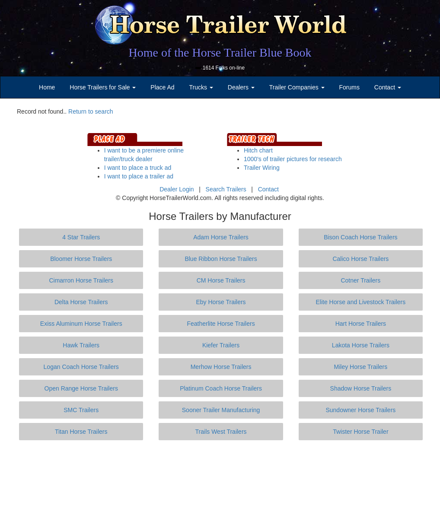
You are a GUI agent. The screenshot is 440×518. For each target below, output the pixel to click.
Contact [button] (387, 87)
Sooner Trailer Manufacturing (221, 410)
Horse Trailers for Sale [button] (103, 87)
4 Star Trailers (81, 237)
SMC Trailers (81, 410)
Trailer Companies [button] (297, 87)
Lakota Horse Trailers (360, 345)
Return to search (90, 111)
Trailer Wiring (262, 167)
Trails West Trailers (221, 431)
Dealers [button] (241, 87)
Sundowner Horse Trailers (360, 410)
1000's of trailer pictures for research (293, 159)
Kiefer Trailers (220, 345)
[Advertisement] (220, 479)
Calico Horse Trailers (360, 258)
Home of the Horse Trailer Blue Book (219, 52)
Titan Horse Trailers (81, 431)
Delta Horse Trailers (81, 302)
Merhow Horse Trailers (221, 366)
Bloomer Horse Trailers (81, 258)
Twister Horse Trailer (360, 431)
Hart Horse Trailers (360, 323)
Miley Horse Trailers (361, 366)
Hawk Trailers (81, 345)
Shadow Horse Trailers (361, 388)
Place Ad (162, 87)
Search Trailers (226, 189)
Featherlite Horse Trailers (221, 323)
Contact (268, 189)
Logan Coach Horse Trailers (81, 366)
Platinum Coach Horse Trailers (221, 388)
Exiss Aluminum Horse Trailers (81, 323)
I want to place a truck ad (138, 167)
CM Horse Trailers (221, 280)
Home (47, 87)
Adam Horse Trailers (221, 237)
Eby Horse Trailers (221, 302)
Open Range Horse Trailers (81, 388)
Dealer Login (176, 189)
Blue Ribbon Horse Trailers (221, 258)
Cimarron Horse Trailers (81, 280)
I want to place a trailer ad (138, 176)
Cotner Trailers (360, 280)
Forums (349, 87)
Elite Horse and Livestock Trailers (361, 302)
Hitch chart (258, 150)
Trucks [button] (201, 87)
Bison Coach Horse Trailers (360, 237)
